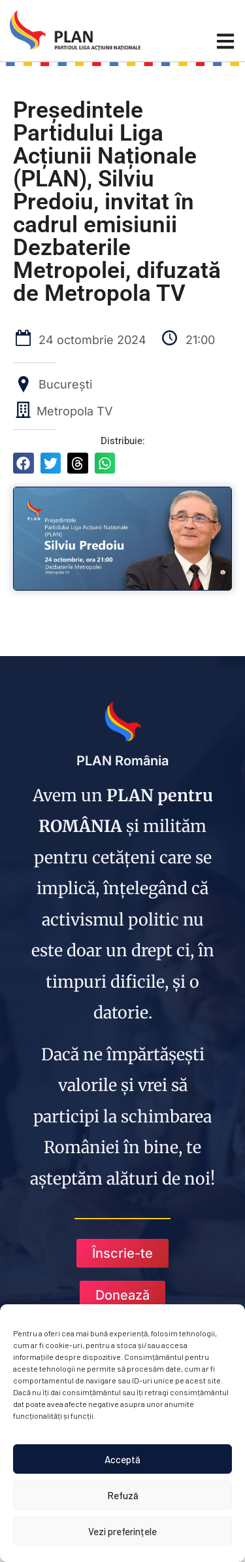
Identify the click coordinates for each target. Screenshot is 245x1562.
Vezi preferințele (122, 1531)
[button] (23, 463)
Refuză (123, 1495)
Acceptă (122, 1459)
